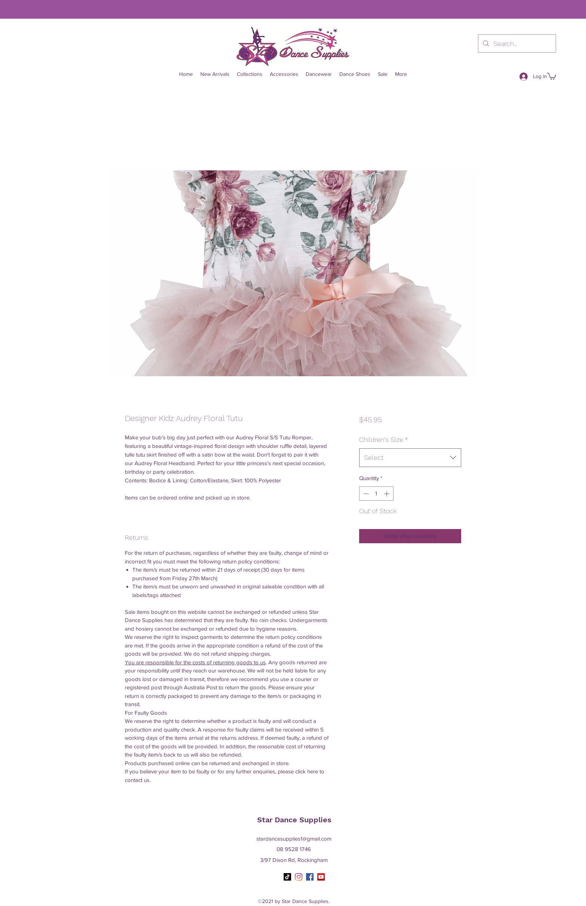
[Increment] (387, 494)
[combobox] (410, 457)
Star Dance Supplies (294, 819)
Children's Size (383, 439)
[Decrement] (365, 494)
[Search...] (516, 44)
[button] (551, 76)
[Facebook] (310, 877)
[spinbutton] (376, 494)
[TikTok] (287, 877)
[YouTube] (321, 877)
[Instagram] (298, 877)
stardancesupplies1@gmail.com (293, 838)
